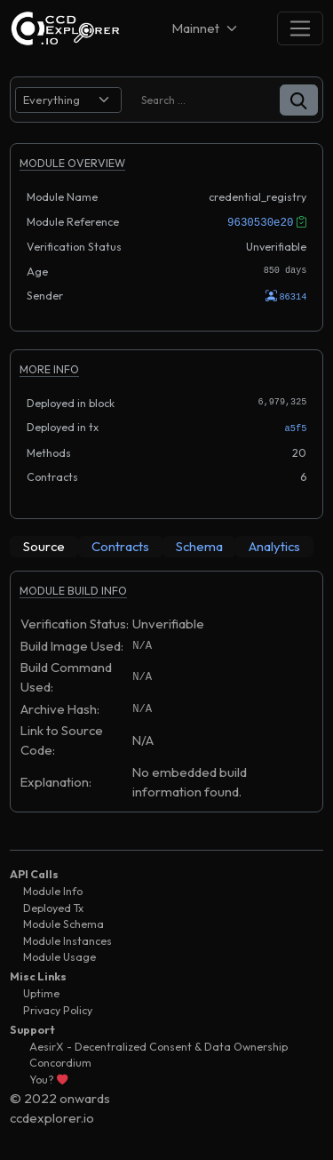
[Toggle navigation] (300, 28)
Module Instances (67, 939)
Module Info (53, 889)
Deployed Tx (53, 906)
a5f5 (296, 426)
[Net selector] (206, 28)
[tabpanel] (166, 698)
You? (48, 1077)
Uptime (41, 991)
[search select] (68, 100)
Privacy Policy (57, 1008)
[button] (299, 100)
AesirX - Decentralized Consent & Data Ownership (158, 1045)
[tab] (44, 545)
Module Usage (59, 955)
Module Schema (63, 922)
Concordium (60, 1061)
